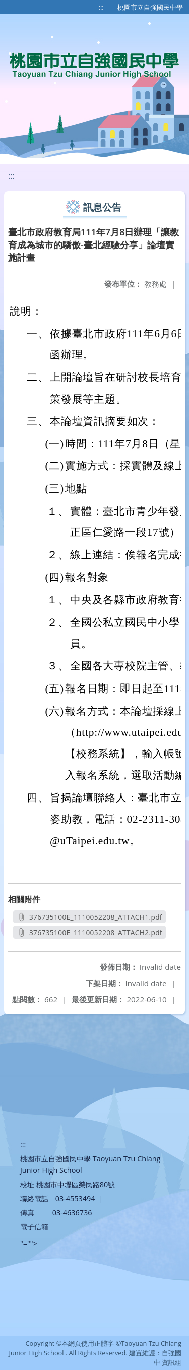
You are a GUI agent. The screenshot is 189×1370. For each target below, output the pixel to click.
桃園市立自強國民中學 (150, 7)
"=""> (28, 1243)
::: (101, 7)
